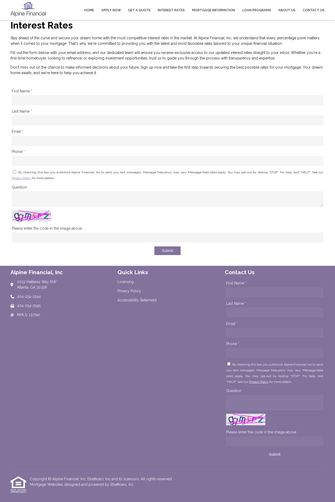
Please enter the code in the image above (47, 228)
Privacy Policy (21, 178)
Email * (17, 131)
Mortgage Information (213, 10)
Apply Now (111, 10)
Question (19, 187)
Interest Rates (171, 10)
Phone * (18, 152)
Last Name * (22, 111)
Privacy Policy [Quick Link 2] (129, 291)
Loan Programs (256, 10)
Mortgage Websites (47, 484)
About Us (286, 10)
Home (89, 10)
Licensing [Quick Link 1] (126, 282)
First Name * (22, 91)
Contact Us (314, 10)
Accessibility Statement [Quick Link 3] (137, 300)
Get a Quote (139, 10)
